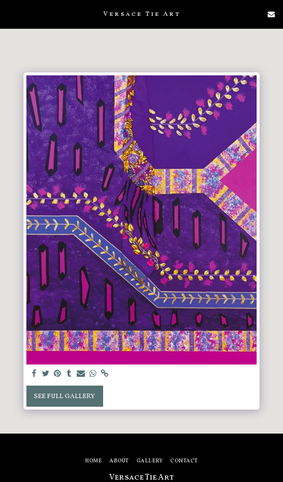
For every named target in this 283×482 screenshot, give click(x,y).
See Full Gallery (64, 396)
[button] (10, 14)
